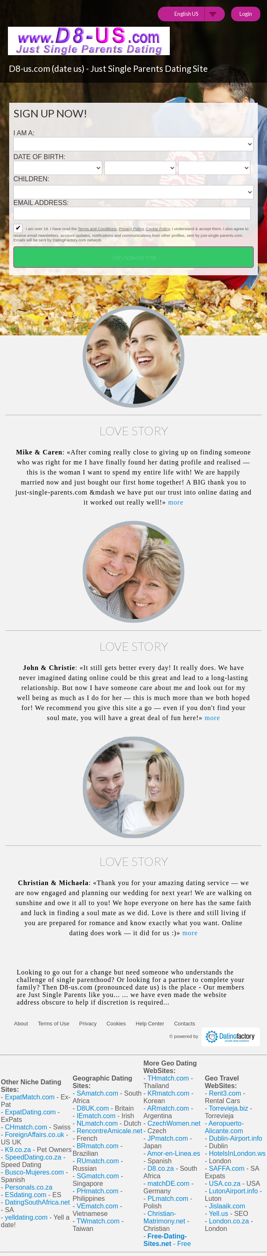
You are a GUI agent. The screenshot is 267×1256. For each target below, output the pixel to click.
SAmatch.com (97, 1093)
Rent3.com (225, 1093)
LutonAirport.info (233, 1191)
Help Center (150, 1023)
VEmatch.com (98, 1206)
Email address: (41, 202)
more (176, 502)
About (21, 1023)
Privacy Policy (131, 228)
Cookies (116, 1023)
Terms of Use (53, 1023)
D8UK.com (93, 1108)
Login (245, 13)
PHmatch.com (99, 1191)
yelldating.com (26, 1217)
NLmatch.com (97, 1123)
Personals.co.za (29, 1187)
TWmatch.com (97, 1221)
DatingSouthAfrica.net (37, 1202)
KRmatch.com (168, 1093)
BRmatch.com (97, 1145)
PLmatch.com (169, 1198)
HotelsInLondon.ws (237, 1153)
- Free (167, 1240)
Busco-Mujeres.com (34, 1172)
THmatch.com (168, 1078)
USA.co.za (225, 1183)
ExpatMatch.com (30, 1097)
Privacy (88, 1023)
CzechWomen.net (174, 1123)
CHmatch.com (27, 1127)
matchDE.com (169, 1183)
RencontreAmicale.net (109, 1130)
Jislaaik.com (227, 1206)
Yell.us (218, 1213)
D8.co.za (162, 1168)
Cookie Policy (157, 228)
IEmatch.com (96, 1115)
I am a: (24, 133)
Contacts (184, 1023)
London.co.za (229, 1221)
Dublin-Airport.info (235, 1138)
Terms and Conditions (97, 228)
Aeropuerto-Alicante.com (224, 1127)
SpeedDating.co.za (33, 1157)
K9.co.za (19, 1149)
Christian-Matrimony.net (164, 1217)
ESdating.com (26, 1194)
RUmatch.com (99, 1161)
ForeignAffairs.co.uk (35, 1134)
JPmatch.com (168, 1138)
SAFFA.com (226, 1168)
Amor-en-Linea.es (173, 1153)
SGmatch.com (99, 1176)
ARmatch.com (168, 1108)
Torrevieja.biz (228, 1108)
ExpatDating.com (30, 1112)
